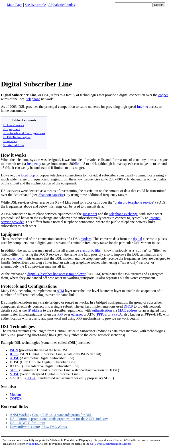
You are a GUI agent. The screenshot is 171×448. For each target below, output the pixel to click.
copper (163, 95)
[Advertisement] (85, 44)
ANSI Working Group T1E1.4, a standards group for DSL (51, 415)
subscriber (90, 214)
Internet (142, 106)
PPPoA (117, 314)
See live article (35, 5)
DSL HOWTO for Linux (27, 423)
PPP (60, 314)
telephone (33, 99)
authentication (102, 310)
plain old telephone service (134, 202)
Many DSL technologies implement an (29, 291)
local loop (28, 175)
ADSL (14, 358)
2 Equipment (11, 129)
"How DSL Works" (54, 427)
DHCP (128, 306)
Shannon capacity (51, 195)
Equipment (11, 234)
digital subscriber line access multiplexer (56, 274)
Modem (15, 394)
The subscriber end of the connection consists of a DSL (41, 239)
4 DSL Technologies (17, 137)
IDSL (14, 354)
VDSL (14, 374)
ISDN (14, 350)
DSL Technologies (18, 326)
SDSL (14, 370)
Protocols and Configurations (29, 286)
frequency (34, 164)
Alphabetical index (61, 5)
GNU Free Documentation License (110, 443)
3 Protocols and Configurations (24, 133)
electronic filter (91, 250)
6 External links (13, 145)
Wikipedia (32, 443)
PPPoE (102, 314)
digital (137, 239)
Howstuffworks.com (24, 427)
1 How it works (13, 125)
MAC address (128, 310)
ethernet (77, 314)
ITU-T (31, 378)
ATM (60, 291)
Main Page (14, 5)
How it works (13, 155)
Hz (77, 164)
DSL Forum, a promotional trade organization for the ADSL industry (59, 419)
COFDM (16, 398)
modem (86, 239)
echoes (17, 258)
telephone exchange (123, 214)
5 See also (10, 141)
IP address (35, 310)
